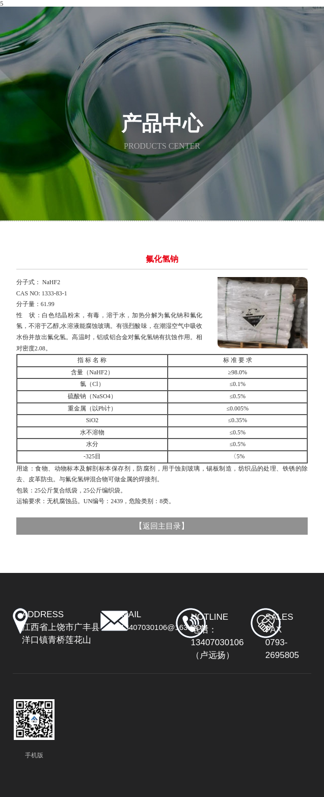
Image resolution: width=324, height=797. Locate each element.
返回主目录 (162, 526)
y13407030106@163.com (161, 627)
